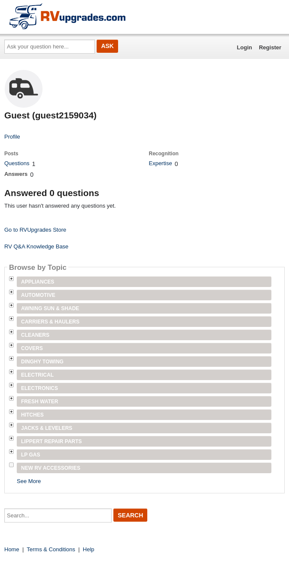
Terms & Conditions (51, 549)
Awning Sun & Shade (50, 308)
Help (88, 549)
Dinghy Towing (42, 362)
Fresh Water (39, 402)
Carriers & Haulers (50, 322)
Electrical (37, 375)
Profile (12, 136)
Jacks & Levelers (46, 428)
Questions (17, 163)
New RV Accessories (50, 468)
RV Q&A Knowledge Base (36, 246)
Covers (32, 348)
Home (11, 549)
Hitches (32, 415)
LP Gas (30, 455)
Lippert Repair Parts (51, 441)
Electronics (39, 388)
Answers (15, 174)
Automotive (38, 295)
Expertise (160, 163)
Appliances (37, 282)
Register (270, 47)
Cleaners (35, 335)
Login (244, 47)
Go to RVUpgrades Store (35, 230)
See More (29, 481)
